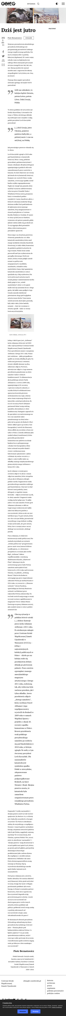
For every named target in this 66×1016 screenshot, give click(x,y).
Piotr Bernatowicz (15, 38)
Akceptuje (35, 1011)
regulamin (51, 988)
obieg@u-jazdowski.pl (32, 981)
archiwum (51, 983)
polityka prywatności (55, 991)
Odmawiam (23, 1011)
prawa (49, 985)
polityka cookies (53, 993)
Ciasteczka (7, 1003)
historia (50, 980)
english (29, 38)
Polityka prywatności (57, 1007)
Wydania (31, 4)
